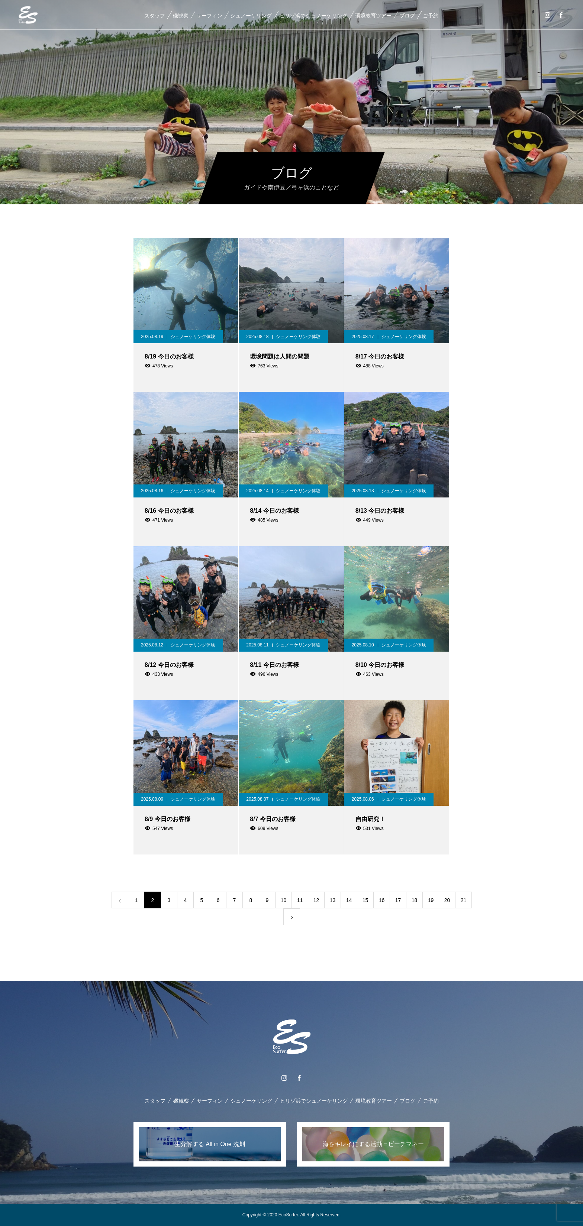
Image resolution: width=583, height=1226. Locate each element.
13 (333, 900)
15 (365, 900)
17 (398, 900)
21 (464, 900)
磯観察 (180, 16)
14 (349, 900)
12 (316, 900)
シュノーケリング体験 (193, 336)
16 (382, 900)
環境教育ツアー (373, 16)
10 (284, 900)
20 (447, 900)
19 (431, 900)
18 (415, 900)
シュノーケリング (250, 16)
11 (300, 900)
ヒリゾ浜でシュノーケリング (313, 16)
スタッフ (154, 16)
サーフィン (209, 16)
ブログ (407, 16)
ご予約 (430, 16)
